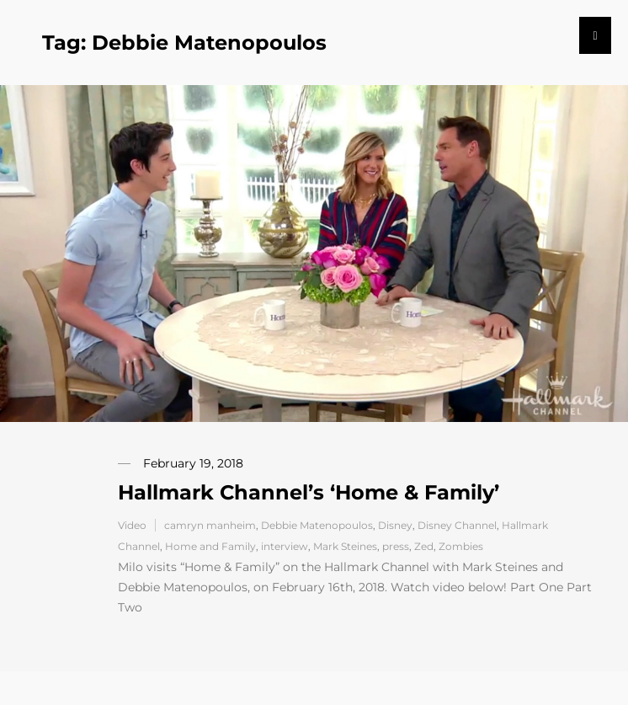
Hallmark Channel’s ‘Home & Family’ (308, 492)
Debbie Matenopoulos (317, 525)
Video (132, 525)
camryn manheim (210, 525)
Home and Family (210, 546)
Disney (395, 525)
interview (284, 546)
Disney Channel (457, 525)
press (395, 546)
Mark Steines (345, 546)
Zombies (461, 546)
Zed (424, 546)
